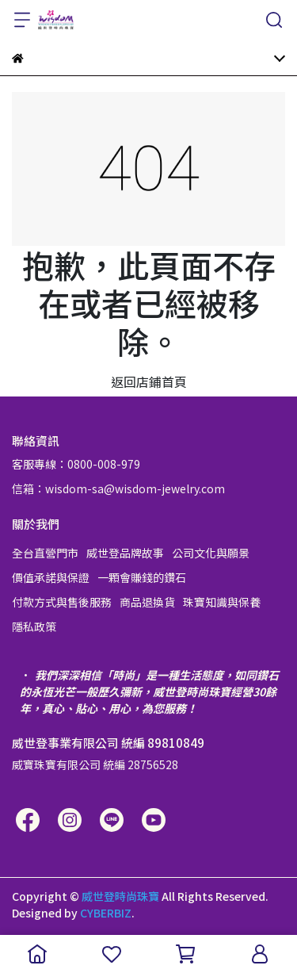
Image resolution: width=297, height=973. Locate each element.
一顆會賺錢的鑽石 (141, 577)
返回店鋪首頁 (149, 381)
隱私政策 (34, 626)
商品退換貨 (147, 602)
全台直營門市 (45, 553)
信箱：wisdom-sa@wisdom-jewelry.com (118, 488)
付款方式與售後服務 (62, 602)
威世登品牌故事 (125, 553)
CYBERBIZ (105, 913)
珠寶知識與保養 (222, 602)
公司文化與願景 (210, 553)
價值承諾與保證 (50, 577)
